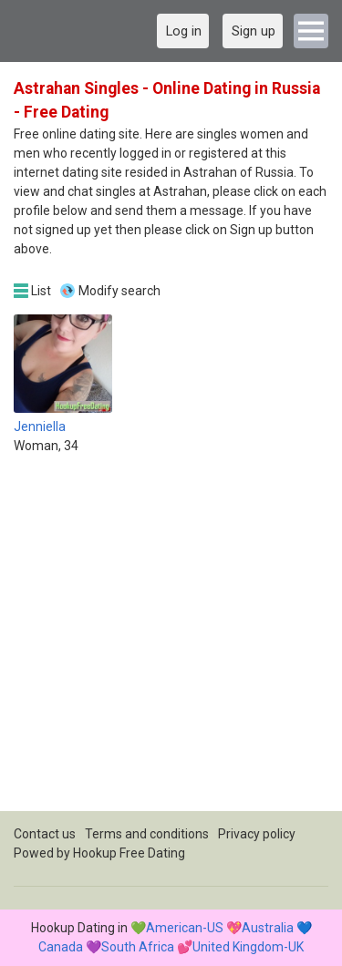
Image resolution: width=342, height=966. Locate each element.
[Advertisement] (171, 640)
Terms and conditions (147, 834)
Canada (60, 947)
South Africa (137, 947)
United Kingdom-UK (248, 947)
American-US (184, 927)
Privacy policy (256, 834)
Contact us (45, 834)
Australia (268, 927)
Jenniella (40, 426)
